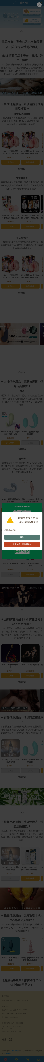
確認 (22, 537)
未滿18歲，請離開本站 (22, 544)
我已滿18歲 (9, 530)
